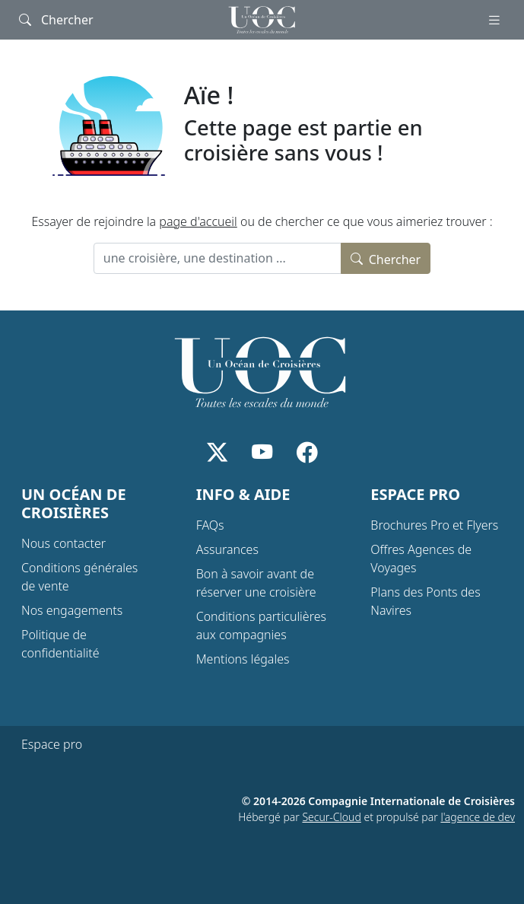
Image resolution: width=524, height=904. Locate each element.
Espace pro (51, 744)
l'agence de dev (477, 817)
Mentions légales (243, 659)
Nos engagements (71, 610)
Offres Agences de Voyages (421, 558)
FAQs (210, 525)
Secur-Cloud (331, 817)
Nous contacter (63, 543)
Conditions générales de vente (79, 576)
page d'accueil (198, 221)
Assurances (227, 549)
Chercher (386, 258)
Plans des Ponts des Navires (425, 601)
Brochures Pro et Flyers (434, 525)
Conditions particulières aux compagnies (261, 625)
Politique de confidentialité (60, 643)
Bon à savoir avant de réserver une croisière (256, 582)
